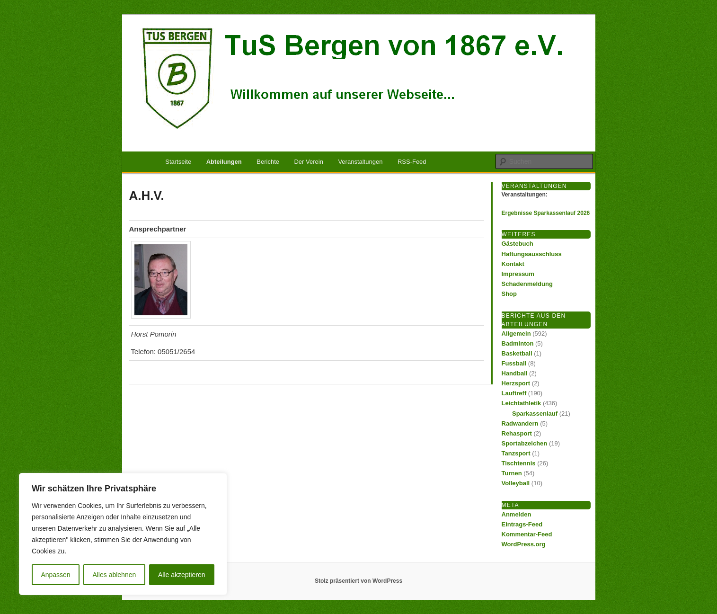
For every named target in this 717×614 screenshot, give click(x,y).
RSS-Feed (412, 161)
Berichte (268, 161)
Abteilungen (224, 161)
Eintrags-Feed (522, 524)
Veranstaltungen (360, 161)
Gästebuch (517, 243)
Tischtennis (519, 463)
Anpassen (55, 574)
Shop (509, 293)
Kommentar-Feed (527, 534)
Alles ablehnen (114, 574)
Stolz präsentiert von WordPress (358, 581)
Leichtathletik (521, 403)
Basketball (517, 353)
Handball (515, 373)
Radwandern (520, 423)
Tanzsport (516, 453)
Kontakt (513, 263)
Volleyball (516, 483)
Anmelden (516, 514)
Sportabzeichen (525, 443)
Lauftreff (514, 393)
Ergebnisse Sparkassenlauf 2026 (546, 213)
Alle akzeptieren (181, 574)
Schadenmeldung (527, 283)
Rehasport (517, 433)
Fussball (514, 363)
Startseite (178, 161)
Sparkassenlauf (535, 413)
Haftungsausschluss (532, 254)
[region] (123, 534)
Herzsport (516, 383)
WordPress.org (524, 544)
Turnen (512, 473)
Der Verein (308, 161)
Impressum (518, 273)
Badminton (518, 343)
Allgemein (516, 333)
